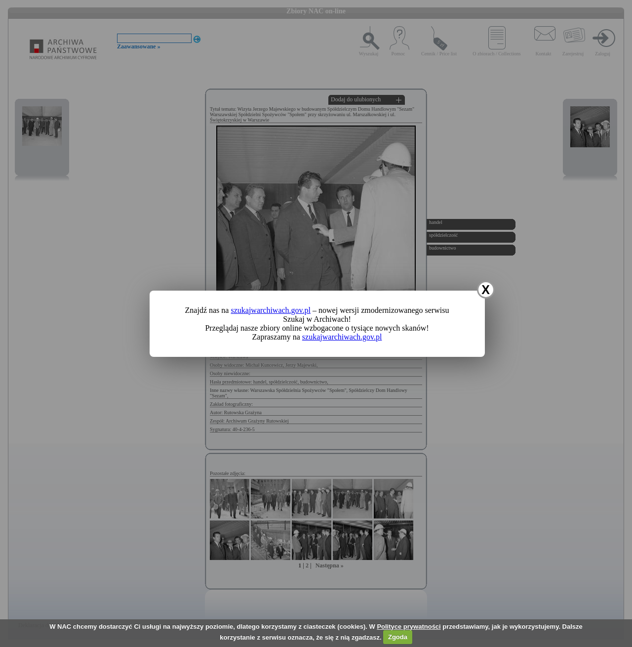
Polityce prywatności (408, 626)
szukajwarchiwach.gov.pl (271, 310)
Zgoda (397, 637)
